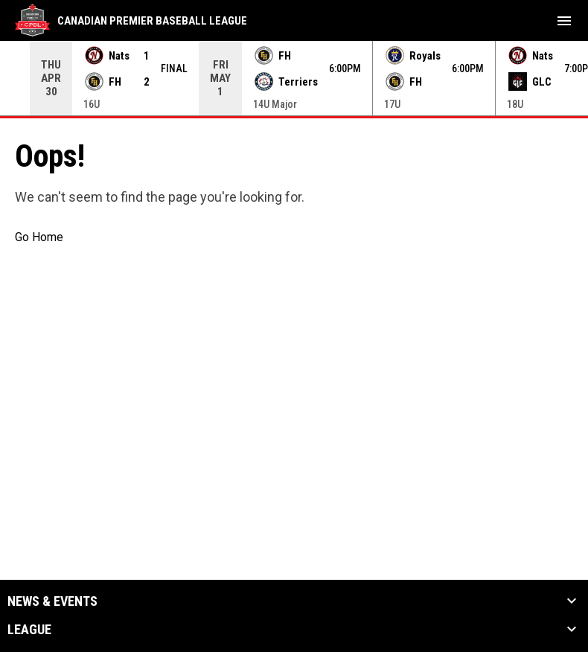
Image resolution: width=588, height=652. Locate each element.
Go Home (39, 237)
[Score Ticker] (294, 78)
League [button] (29, 629)
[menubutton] (564, 21)
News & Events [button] (52, 601)
